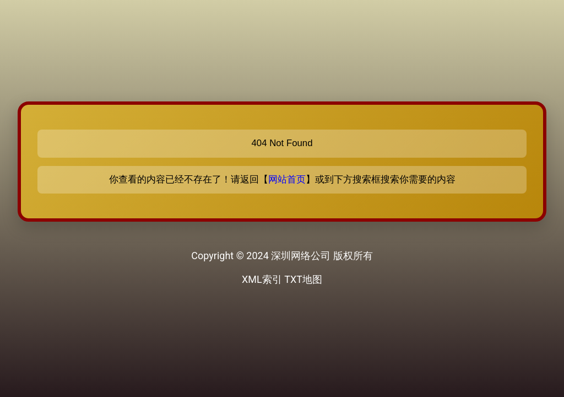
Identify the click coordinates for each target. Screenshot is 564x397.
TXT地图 (303, 279)
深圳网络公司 (300, 255)
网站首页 (287, 179)
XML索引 (262, 279)
